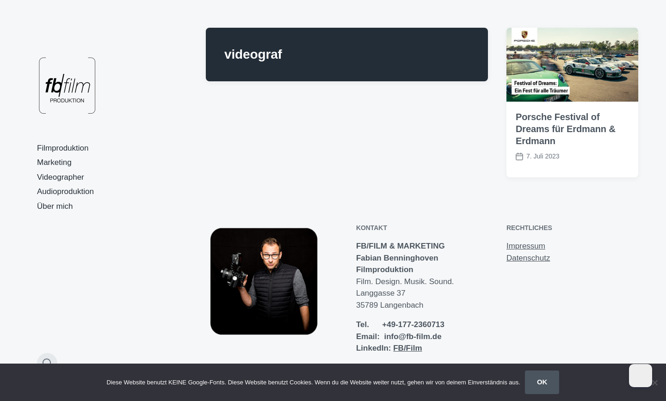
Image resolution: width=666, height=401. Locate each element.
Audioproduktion (65, 191)
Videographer (60, 177)
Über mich (55, 206)
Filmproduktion (63, 148)
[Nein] (654, 382)
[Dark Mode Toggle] (640, 375)
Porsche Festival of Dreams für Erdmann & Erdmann (566, 129)
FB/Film (407, 348)
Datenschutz (528, 258)
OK (542, 382)
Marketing (54, 162)
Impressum (525, 246)
